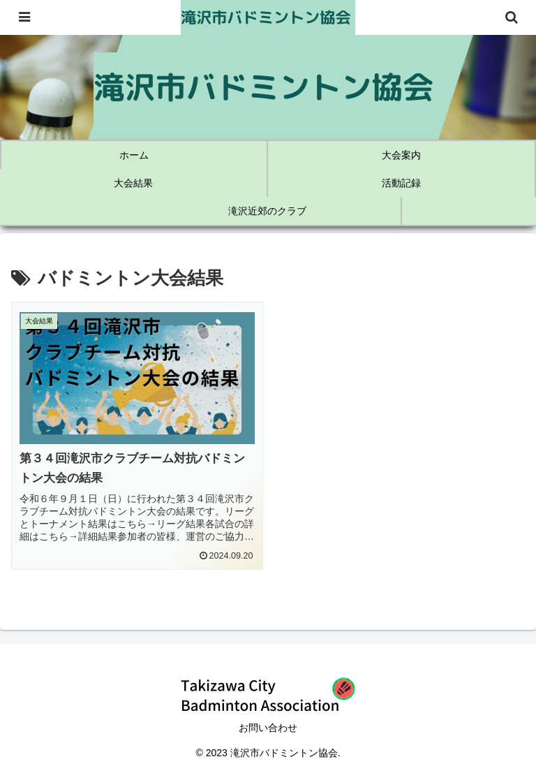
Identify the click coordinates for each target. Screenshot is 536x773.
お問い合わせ (268, 727)
